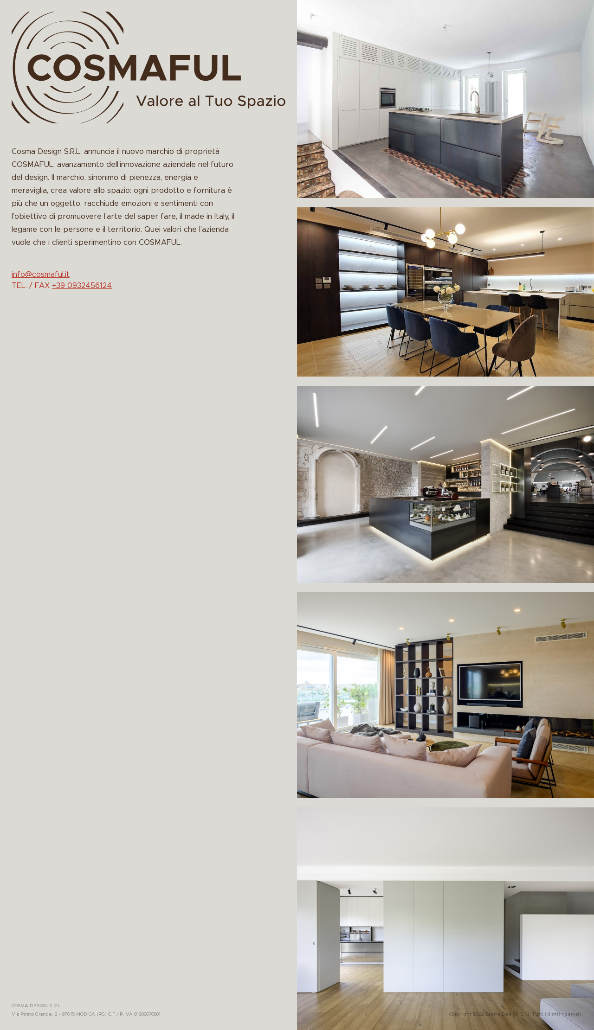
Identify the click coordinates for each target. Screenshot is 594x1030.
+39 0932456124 (82, 285)
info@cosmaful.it (41, 274)
